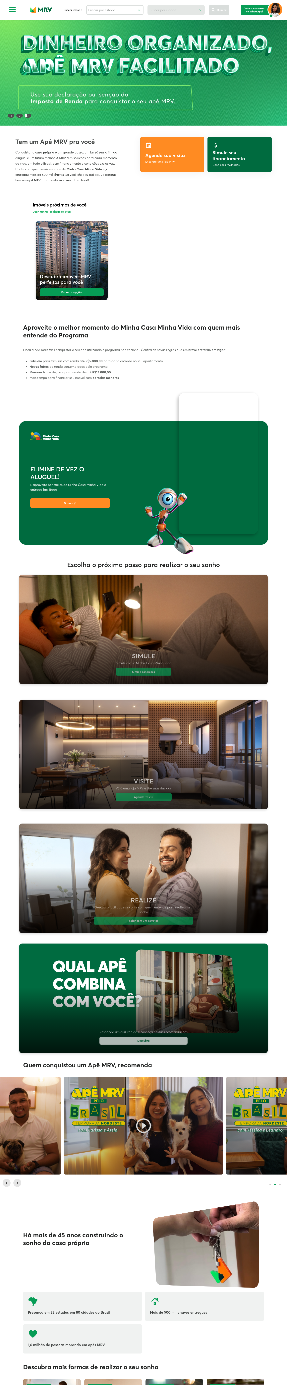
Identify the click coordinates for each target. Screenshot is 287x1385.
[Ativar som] (248, 400)
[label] (239, 154)
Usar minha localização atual (52, 211)
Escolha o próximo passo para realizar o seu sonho (143, 565)
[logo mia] (262, 10)
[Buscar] (219, 10)
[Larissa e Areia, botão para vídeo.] (143, 1129)
